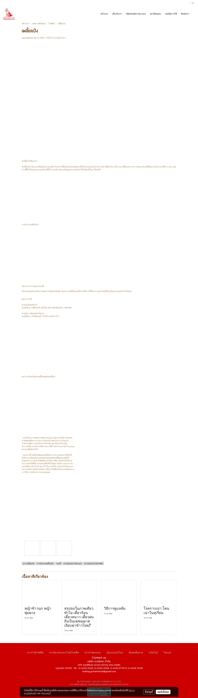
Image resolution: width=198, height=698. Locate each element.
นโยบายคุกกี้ (46, 693)
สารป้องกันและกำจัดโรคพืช (64, 652)
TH (191, 3)
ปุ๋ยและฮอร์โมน (115, 652)
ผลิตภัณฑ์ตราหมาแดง (136, 14)
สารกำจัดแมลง (93, 652)
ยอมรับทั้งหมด (163, 692)
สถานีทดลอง (155, 14)
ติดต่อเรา (185, 14)
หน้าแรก (104, 14)
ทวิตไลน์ (153, 652)
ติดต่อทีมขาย (136, 652)
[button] (194, 14)
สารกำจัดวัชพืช (35, 652)
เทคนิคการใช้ (171, 14)
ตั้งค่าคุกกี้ (149, 692)
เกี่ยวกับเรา (117, 14)
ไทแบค (167, 652)
